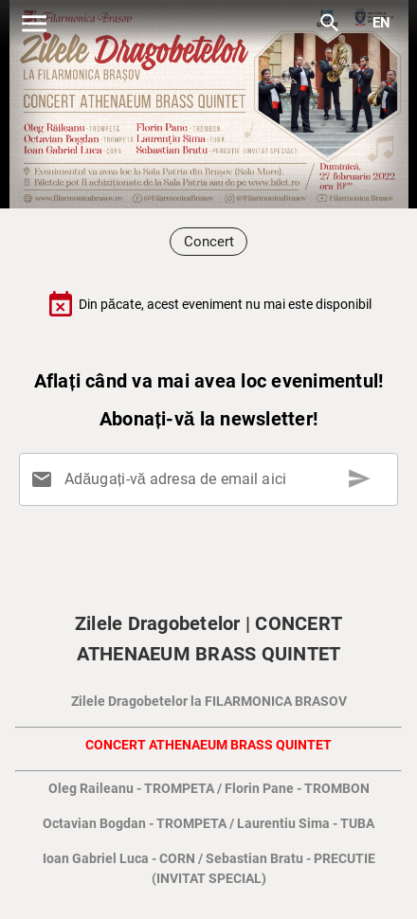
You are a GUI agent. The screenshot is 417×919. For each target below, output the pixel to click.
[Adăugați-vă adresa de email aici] (212, 479)
